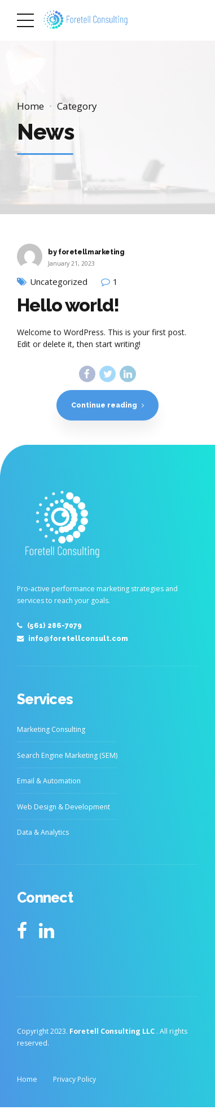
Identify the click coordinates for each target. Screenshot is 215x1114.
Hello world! (68, 305)
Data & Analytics (43, 832)
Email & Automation (49, 781)
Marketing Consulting (51, 729)
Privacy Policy (74, 1079)
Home (30, 106)
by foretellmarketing (86, 252)
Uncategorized (58, 282)
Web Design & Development (63, 807)
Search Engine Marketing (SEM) (67, 755)
